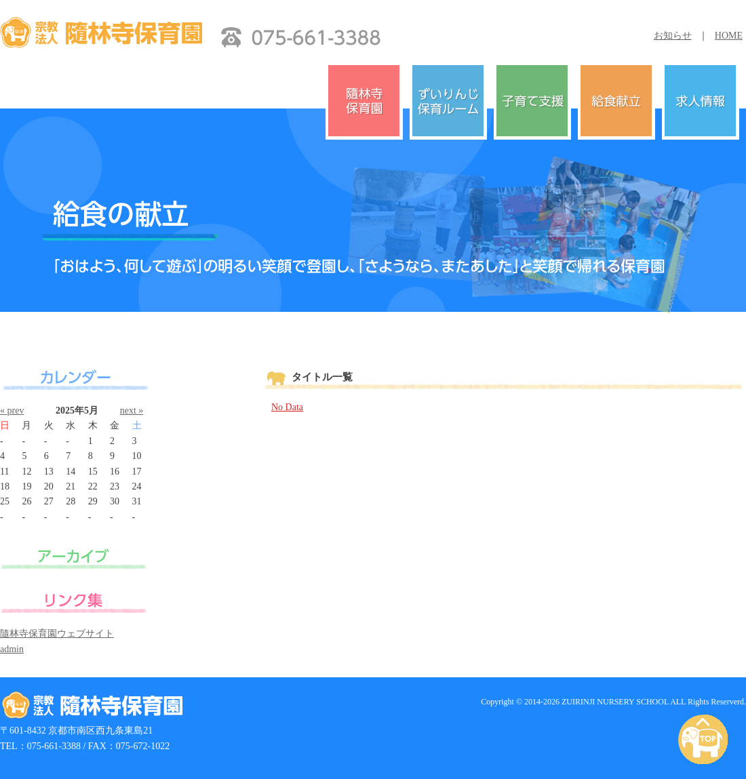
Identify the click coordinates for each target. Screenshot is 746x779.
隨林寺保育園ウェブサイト (57, 633)
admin (12, 649)
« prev (12, 410)
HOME (729, 36)
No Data (287, 407)
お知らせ (673, 36)
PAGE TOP (705, 740)
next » (132, 410)
